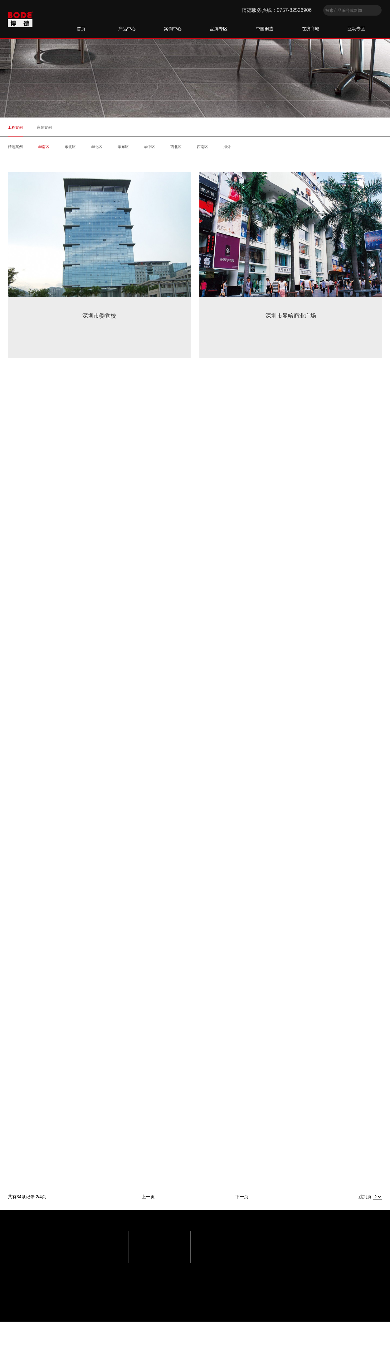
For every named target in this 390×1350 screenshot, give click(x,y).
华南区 (43, 147)
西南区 (202, 147)
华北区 (96, 147)
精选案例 (15, 147)
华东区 (123, 147)
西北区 (176, 147)
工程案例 (15, 127)
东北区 (70, 147)
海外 (227, 147)
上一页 (148, 1196)
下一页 (241, 1196)
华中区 (149, 147)
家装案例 (44, 127)
